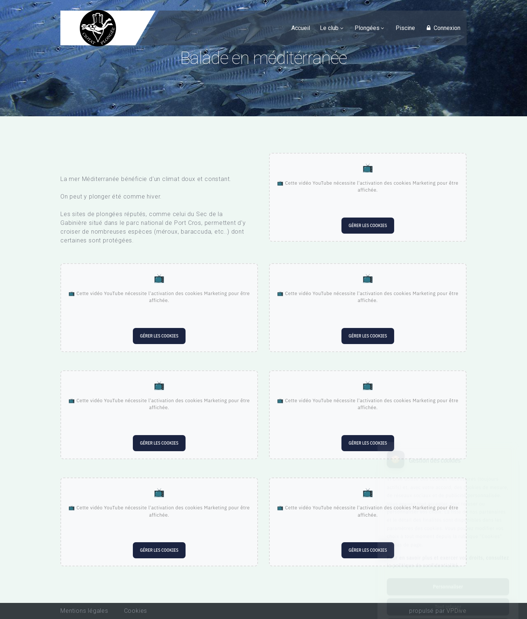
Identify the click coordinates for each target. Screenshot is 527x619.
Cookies (135, 610)
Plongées (367, 27)
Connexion (442, 27)
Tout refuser (448, 572)
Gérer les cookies (368, 225)
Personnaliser (448, 552)
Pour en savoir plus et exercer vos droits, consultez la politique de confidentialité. (448, 527)
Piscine (405, 27)
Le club (329, 27)
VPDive (456, 610)
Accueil (300, 27)
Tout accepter (448, 592)
